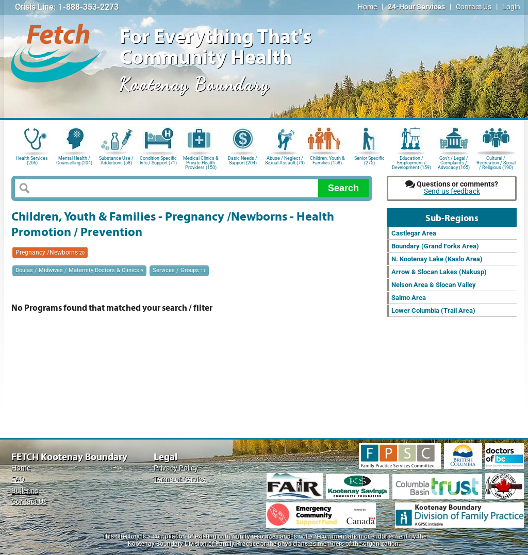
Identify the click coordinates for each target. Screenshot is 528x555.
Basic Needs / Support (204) (242, 160)
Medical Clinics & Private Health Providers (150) (201, 162)
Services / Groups (179, 270)
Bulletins (25, 490)
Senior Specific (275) (369, 160)
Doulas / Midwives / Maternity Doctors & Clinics (79, 270)
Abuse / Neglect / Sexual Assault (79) (285, 160)
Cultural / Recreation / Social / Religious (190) (496, 162)
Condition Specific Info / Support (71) (158, 160)
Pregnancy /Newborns (50, 252)
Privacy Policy (176, 468)
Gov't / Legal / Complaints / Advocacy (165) (454, 162)
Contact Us (473, 7)
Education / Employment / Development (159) (411, 162)
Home (367, 7)
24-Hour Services (416, 7)
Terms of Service (180, 479)
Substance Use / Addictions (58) (116, 160)
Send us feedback (452, 191)
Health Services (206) (32, 160)
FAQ (18, 479)
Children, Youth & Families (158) (327, 160)
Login (511, 7)
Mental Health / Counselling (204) (74, 160)
